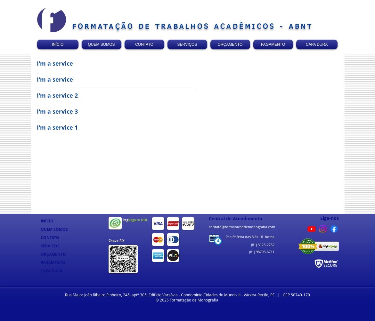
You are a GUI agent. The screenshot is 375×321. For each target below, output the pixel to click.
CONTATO (50, 237)
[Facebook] (334, 229)
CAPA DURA (51, 271)
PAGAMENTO (53, 262)
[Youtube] (311, 229)
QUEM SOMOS (54, 229)
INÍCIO (47, 221)
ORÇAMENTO (53, 254)
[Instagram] (323, 229)
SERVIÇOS (50, 246)
